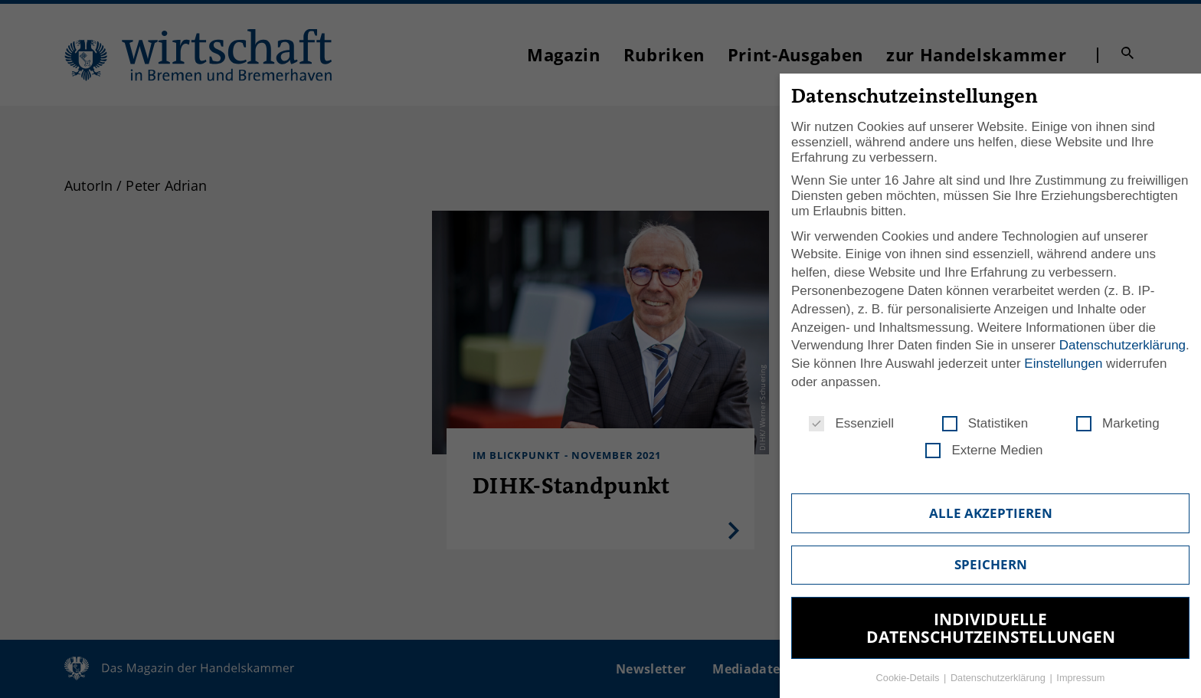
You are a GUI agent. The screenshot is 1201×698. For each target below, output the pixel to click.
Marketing (1118, 423)
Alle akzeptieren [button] (990, 513)
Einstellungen (1063, 363)
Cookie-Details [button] (909, 677)
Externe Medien (983, 450)
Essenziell (851, 423)
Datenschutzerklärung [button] (1000, 677)
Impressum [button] (1080, 677)
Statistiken (985, 423)
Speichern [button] (990, 564)
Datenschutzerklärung (1122, 345)
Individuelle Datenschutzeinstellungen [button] (990, 628)
